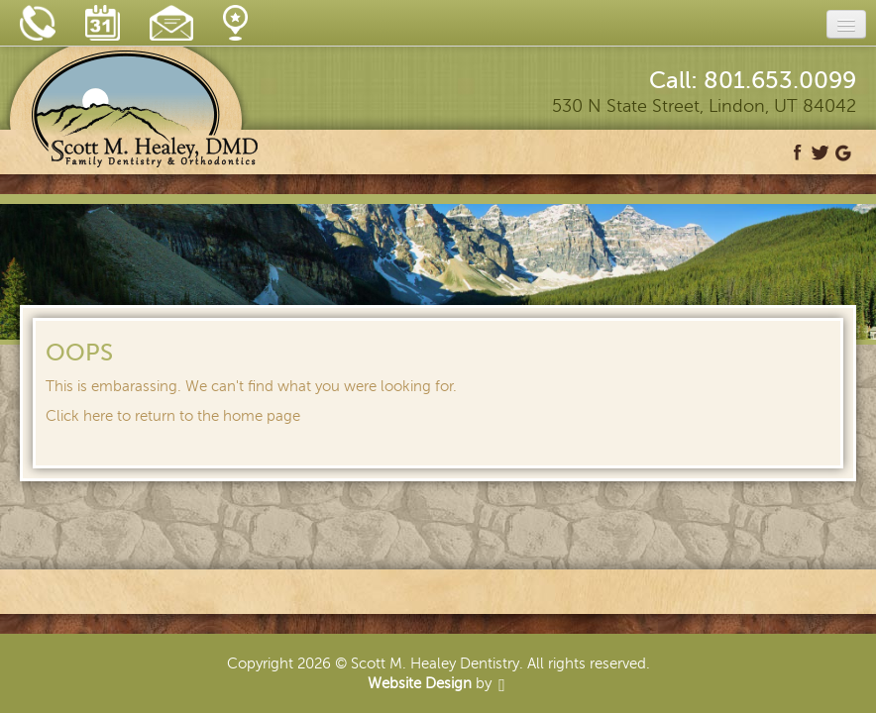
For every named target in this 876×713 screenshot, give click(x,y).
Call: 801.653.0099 (752, 80)
